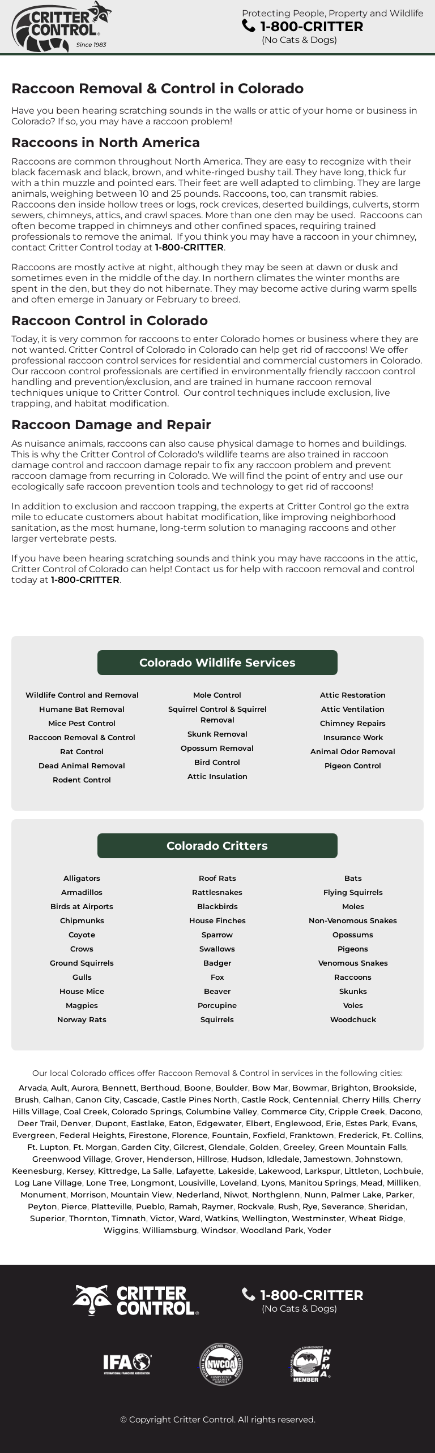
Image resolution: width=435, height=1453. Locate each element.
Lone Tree (106, 1183)
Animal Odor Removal (352, 751)
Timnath (129, 1218)
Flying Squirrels (353, 892)
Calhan (57, 1100)
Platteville (111, 1206)
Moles (353, 906)
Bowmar (309, 1088)
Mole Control (217, 695)
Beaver (217, 991)
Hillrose (212, 1159)
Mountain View (141, 1195)
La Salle (157, 1171)
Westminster (318, 1218)
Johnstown (378, 1159)
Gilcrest (188, 1147)
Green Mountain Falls (362, 1147)
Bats (353, 878)
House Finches (217, 920)
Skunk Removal (217, 734)
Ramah (183, 1206)
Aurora (84, 1088)
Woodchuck (353, 1019)
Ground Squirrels (82, 963)
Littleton (361, 1171)
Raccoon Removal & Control (81, 737)
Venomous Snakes (353, 963)
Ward (189, 1218)
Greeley (299, 1147)
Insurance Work (353, 737)
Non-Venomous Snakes (353, 920)
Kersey (80, 1171)
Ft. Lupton (48, 1147)
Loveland (238, 1183)
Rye (310, 1206)
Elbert (258, 1123)
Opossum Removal (217, 748)
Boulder (231, 1088)
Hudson (247, 1159)
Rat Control (82, 751)
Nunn (315, 1195)
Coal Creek (85, 1111)
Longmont (152, 1183)
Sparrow (217, 935)
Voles (353, 1005)
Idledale (283, 1159)
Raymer (217, 1206)
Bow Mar (270, 1088)
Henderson (170, 1159)
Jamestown (327, 1159)
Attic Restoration (353, 695)
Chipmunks (82, 920)
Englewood (298, 1123)
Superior (47, 1218)
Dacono (405, 1111)
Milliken (403, 1183)
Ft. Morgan (95, 1147)
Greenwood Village (71, 1159)
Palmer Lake (356, 1195)
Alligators (81, 878)
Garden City (145, 1147)
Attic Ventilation (353, 709)
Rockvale (255, 1206)
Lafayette (195, 1171)
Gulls (82, 977)
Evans (404, 1123)
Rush (288, 1206)
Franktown (311, 1135)
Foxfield (269, 1135)
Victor (162, 1218)
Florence (190, 1135)
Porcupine (217, 1005)
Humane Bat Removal (82, 709)
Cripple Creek (357, 1111)
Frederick (358, 1135)
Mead (371, 1183)
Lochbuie (402, 1171)
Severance (343, 1206)
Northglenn (276, 1195)
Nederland (198, 1195)
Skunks (353, 991)
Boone (197, 1088)
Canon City (97, 1100)
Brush (27, 1100)
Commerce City (293, 1111)
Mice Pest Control (82, 723)
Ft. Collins (401, 1135)
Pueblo (150, 1206)
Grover (129, 1159)
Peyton (42, 1206)
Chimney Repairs (353, 723)
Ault (59, 1088)
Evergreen (34, 1135)
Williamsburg (169, 1230)
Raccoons (353, 977)
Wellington (265, 1218)
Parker (399, 1195)
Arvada (33, 1088)
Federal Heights (92, 1135)
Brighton (350, 1088)
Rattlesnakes (217, 892)
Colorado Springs (147, 1111)
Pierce (74, 1206)
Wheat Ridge (376, 1218)
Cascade (140, 1100)
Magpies (82, 1005)
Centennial (315, 1100)
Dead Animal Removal (82, 766)
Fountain (230, 1135)
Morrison (88, 1195)
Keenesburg (37, 1171)
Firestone (148, 1135)
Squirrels (217, 1019)
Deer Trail (37, 1123)
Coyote (82, 935)
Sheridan (387, 1206)
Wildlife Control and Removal (82, 695)
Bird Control (217, 762)
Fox (217, 977)
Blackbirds (217, 906)
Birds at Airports (81, 906)
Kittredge (118, 1171)
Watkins (221, 1218)
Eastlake (148, 1123)
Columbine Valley (221, 1111)
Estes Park (367, 1123)
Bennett (119, 1088)
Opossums (352, 935)
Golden (264, 1147)
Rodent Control (82, 780)
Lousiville (197, 1183)
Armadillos (82, 892)
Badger (217, 963)
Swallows (217, 949)
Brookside (394, 1088)
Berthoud (160, 1088)
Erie (334, 1123)
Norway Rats (81, 1019)
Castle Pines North (199, 1100)
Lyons (273, 1183)
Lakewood (279, 1171)
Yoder (319, 1230)
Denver (76, 1123)
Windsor (218, 1230)
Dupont (111, 1123)
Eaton (181, 1123)
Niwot (236, 1195)
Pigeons (353, 949)
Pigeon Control (353, 766)
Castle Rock (265, 1100)
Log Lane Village (48, 1183)
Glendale (226, 1147)
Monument (43, 1195)
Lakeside (236, 1171)
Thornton (88, 1218)
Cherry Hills (365, 1100)
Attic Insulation (217, 776)
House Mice (81, 991)
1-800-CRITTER (189, 247)
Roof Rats (217, 878)
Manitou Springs (322, 1183)
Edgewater (219, 1123)
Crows (81, 949)
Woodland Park (272, 1230)
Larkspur (322, 1171)
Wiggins (121, 1230)
